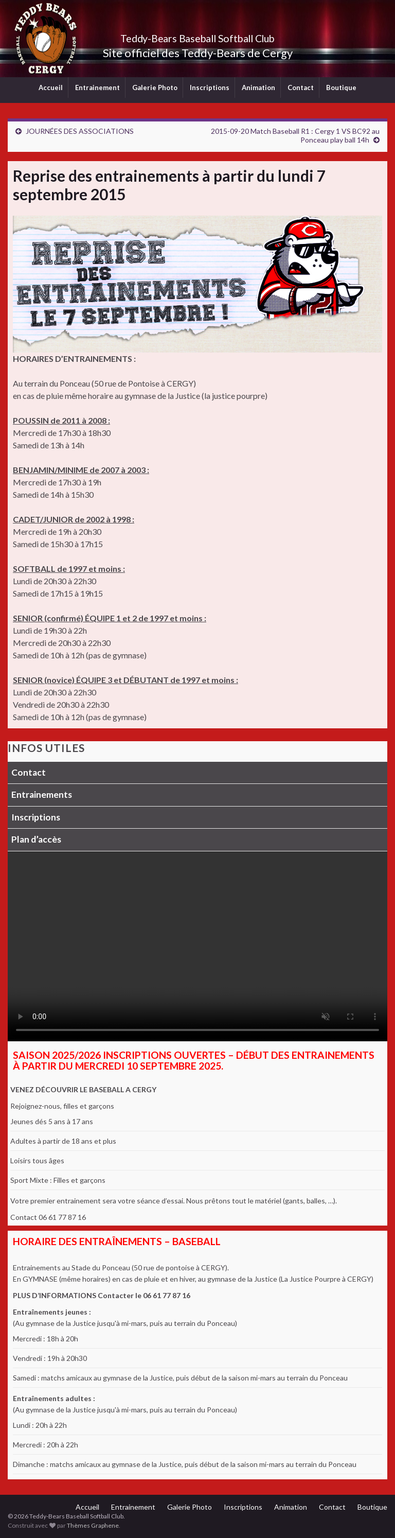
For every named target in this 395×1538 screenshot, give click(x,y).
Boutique (341, 87)
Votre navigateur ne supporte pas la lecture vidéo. (197, 946)
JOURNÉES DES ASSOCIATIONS (80, 131)
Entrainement (97, 87)
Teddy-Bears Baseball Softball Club (197, 36)
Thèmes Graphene (93, 1525)
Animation (258, 87)
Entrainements (41, 794)
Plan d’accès (36, 839)
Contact (301, 87)
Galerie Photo (154, 87)
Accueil (51, 87)
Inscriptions (209, 87)
